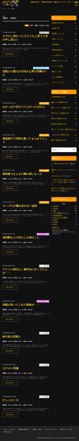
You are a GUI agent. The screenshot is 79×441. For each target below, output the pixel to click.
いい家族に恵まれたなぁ (59, 163)
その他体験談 (59, 140)
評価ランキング (57, 39)
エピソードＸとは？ (59, 82)
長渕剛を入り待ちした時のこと (21, 237)
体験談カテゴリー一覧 (59, 2)
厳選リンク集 (56, 71)
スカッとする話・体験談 (63, 129)
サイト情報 (75, 2)
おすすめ (68, 2)
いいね (42, 25)
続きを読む (9, 54)
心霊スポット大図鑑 (60, 217)
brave (55, 224)
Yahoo (55, 208)
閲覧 (36, 25)
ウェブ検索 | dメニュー (61, 213)
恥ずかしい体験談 (61, 113)
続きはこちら (55, 227)
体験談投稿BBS (57, 50)
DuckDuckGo (57, 215)
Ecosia (55, 222)
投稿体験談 (55, 44)
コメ (47, 25)
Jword (55, 220)
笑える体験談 (60, 118)
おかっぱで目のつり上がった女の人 (24, 106)
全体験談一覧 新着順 (46, 2)
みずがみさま (56, 176)
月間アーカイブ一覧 (66, 429)
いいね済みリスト (58, 55)
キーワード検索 (57, 66)
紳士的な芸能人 (12, 336)
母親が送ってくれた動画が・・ (21, 304)
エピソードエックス (57, 438)
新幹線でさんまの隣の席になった (22, 174)
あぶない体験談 (60, 102)
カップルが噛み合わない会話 (20, 205)
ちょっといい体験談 (62, 107)
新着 (27, 25)
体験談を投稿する (35, 2)
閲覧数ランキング (58, 33)
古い (31, 25)
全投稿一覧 (55, 28)
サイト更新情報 (57, 77)
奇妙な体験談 (59, 124)
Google (55, 206)
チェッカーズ (11, 400)
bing (54, 211)
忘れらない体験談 (61, 135)
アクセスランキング (50, 429)
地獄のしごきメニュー (59, 170)
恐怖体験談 (59, 97)
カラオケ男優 (10, 368)
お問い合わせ (7, 432)
